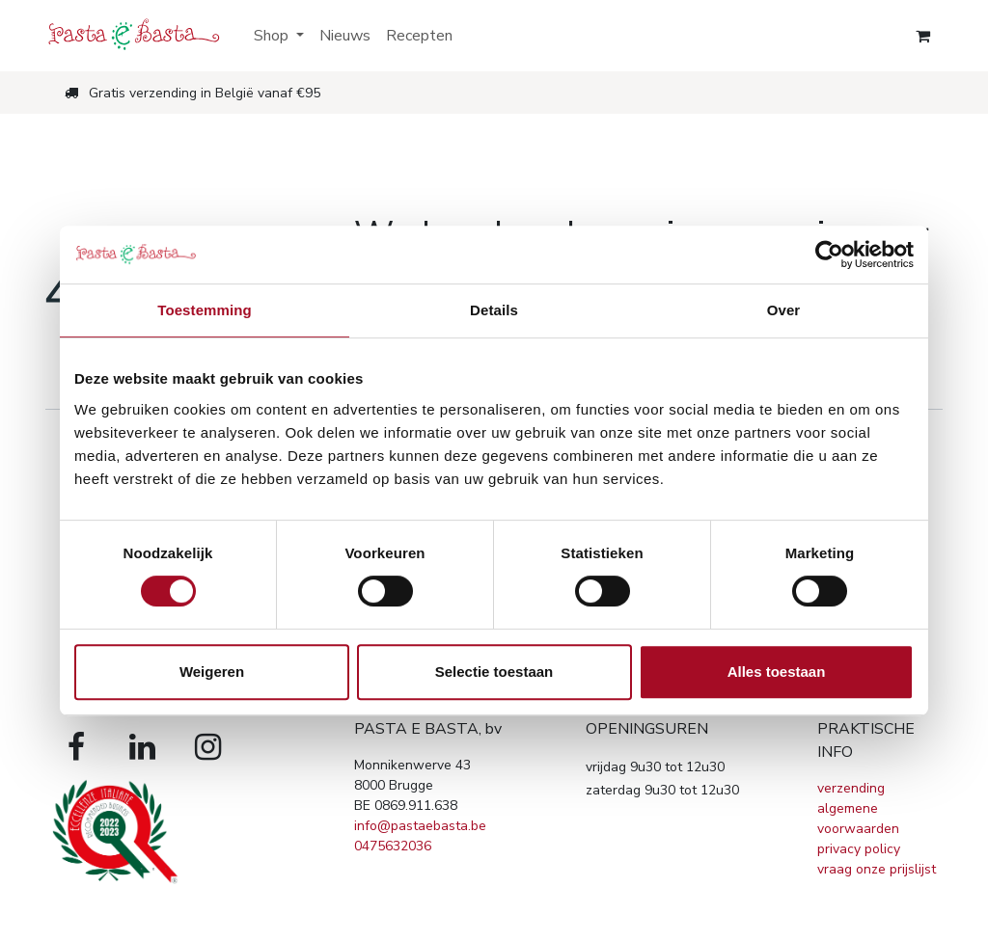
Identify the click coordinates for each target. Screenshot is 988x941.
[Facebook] (76, 747)
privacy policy (858, 849)
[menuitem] (279, 35)
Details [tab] (494, 310)
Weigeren (211, 671)
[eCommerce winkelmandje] (922, 35)
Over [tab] (784, 310)
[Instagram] (207, 747)
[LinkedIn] (142, 747)
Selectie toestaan (494, 671)
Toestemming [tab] (204, 310)
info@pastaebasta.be (420, 826)
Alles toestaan (776, 671)
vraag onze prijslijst (876, 869)
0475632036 (392, 846)
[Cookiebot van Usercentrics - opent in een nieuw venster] (829, 254)
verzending (851, 788)
